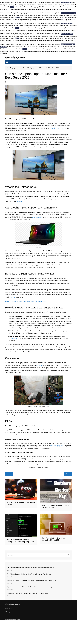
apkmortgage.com (15, 55)
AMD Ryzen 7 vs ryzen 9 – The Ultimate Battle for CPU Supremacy (27, 591)
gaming (13, 295)
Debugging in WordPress (38, 7)
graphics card (36, 215)
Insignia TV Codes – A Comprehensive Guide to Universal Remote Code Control (31, 578)
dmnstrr (10, 568)
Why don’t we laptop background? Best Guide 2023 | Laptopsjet (25, 299)
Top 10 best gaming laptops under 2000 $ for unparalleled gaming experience (30, 566)
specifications (13, 336)
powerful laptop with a (57, 444)
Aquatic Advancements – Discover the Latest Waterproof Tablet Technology (30, 585)
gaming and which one (58, 126)
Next (67, 472)
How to (9, 80)
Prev (10, 472)
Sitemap (7, 610)
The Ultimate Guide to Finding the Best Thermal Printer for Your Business (29, 572)
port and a (39, 363)
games (19, 199)
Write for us (8, 606)
